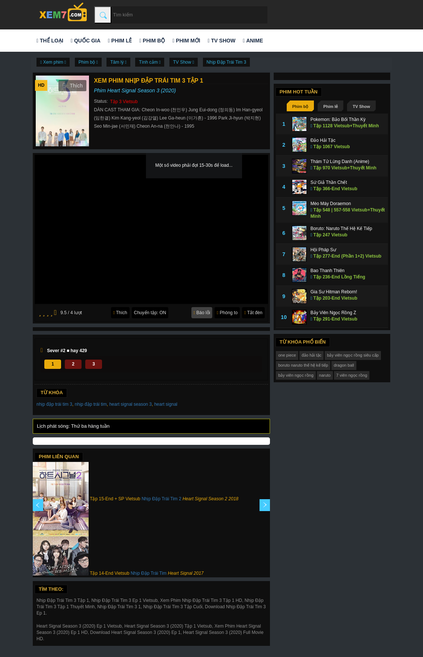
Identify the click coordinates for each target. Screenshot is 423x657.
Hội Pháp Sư (323, 249)
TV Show (221, 41)
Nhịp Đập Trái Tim (149, 573)
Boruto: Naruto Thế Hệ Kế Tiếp (341, 228)
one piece (287, 355)
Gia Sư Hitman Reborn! (334, 291)
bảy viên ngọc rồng (296, 375)
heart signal (165, 404)
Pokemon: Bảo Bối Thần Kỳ (338, 119)
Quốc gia (86, 41)
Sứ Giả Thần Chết (329, 182)
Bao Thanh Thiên (328, 270)
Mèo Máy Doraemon (331, 203)
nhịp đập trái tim (91, 404)
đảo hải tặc (311, 355)
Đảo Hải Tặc (323, 140)
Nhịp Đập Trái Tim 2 (161, 498)
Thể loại (49, 41)
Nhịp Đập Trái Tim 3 (227, 62)
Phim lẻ (120, 41)
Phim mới (186, 41)
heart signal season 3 (130, 404)
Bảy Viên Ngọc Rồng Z (333, 312)
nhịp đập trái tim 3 (54, 404)
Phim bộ (152, 41)
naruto (325, 375)
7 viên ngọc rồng (351, 375)
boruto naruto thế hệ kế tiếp (303, 365)
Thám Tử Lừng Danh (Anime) (340, 161)
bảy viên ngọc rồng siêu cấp (353, 355)
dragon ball (344, 365)
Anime (253, 41)
